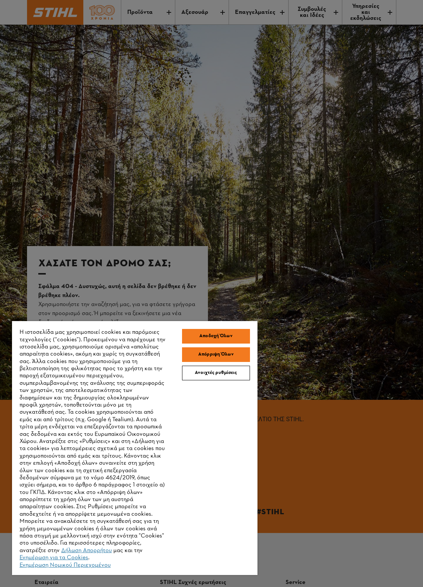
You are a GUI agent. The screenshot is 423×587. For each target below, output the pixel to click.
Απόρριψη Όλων (216, 354)
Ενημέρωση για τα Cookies (54, 558)
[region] (134, 448)
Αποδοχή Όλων (216, 336)
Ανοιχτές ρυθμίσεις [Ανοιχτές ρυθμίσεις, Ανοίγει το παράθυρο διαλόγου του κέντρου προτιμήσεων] (216, 372)
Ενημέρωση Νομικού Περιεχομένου (65, 565)
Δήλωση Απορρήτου (86, 550)
